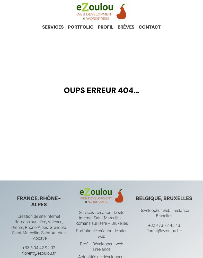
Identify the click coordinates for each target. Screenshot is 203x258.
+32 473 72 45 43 (164, 225)
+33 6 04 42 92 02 (38, 247)
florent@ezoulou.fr (39, 253)
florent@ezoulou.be (164, 230)
